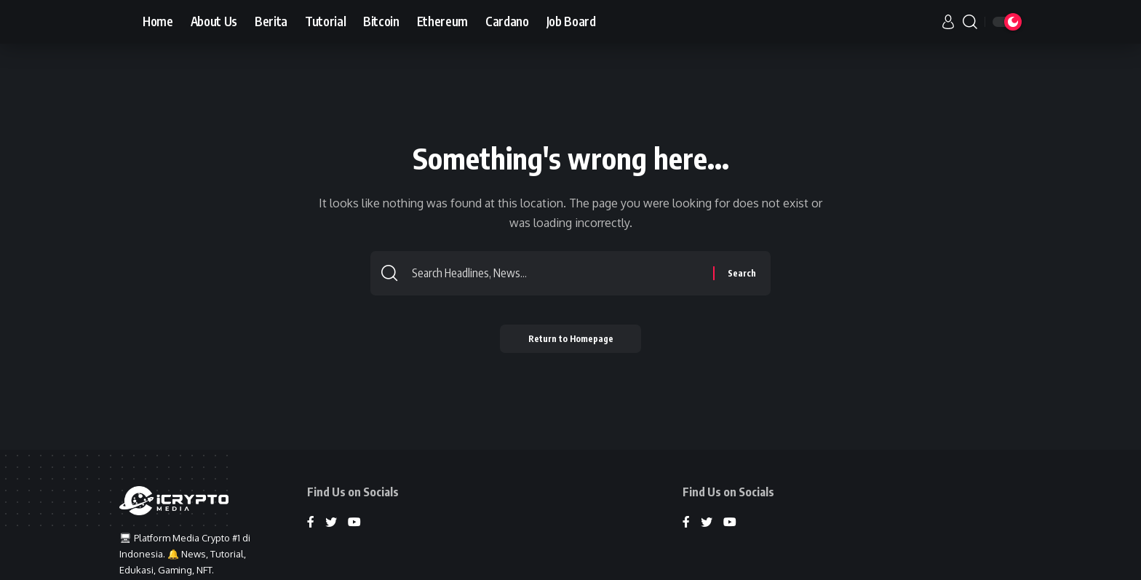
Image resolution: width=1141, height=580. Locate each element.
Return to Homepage (570, 338)
